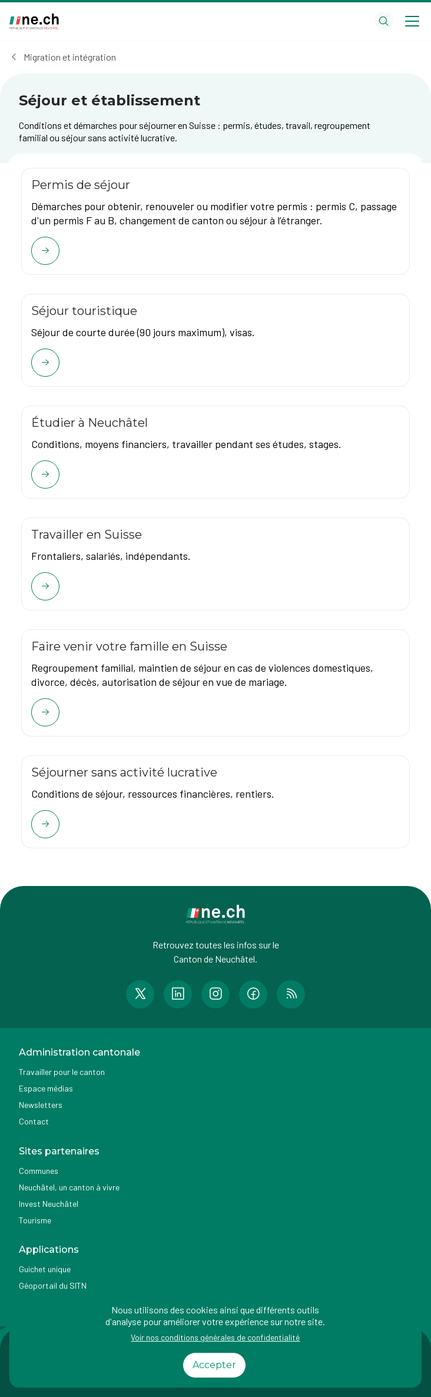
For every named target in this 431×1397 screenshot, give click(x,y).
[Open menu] (412, 21)
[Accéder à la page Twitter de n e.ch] (140, 994)
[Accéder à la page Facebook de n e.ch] (253, 994)
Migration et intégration (70, 56)
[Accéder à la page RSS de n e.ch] (291, 994)
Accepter (214, 1365)
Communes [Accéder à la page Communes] (38, 1171)
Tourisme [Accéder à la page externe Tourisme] (35, 1220)
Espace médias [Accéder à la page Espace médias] (46, 1088)
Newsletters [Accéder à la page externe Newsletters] (40, 1105)
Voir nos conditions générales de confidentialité (215, 1337)
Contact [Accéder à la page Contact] (34, 1121)
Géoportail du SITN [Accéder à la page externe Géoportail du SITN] (53, 1285)
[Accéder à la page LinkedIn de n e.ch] (178, 994)
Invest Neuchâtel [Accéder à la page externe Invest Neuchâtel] (48, 1204)
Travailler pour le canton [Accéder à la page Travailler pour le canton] (62, 1072)
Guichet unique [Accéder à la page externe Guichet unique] (45, 1269)
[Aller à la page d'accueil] (34, 21)
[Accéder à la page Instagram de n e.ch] (215, 994)
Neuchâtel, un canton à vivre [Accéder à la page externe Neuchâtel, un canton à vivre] (69, 1187)
